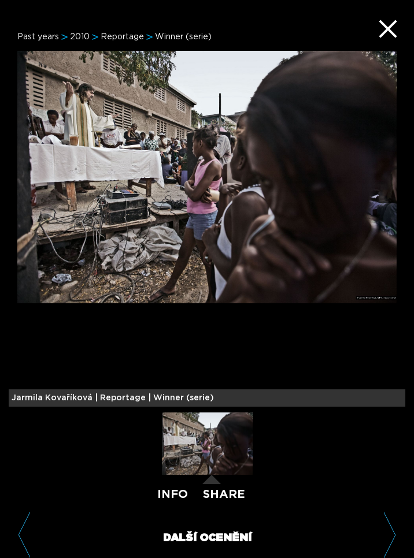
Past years (38, 37)
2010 (80, 37)
